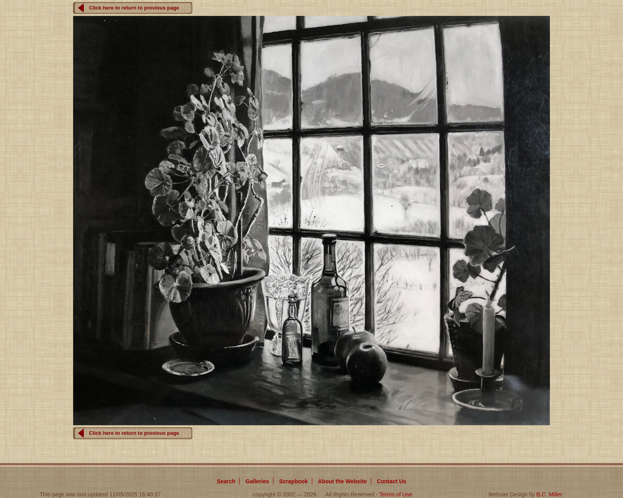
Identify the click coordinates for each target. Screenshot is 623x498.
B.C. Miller (549, 494)
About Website (342, 481)
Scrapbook (293, 481)
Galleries (257, 481)
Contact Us (391, 481)
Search (226, 481)
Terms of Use (395, 494)
